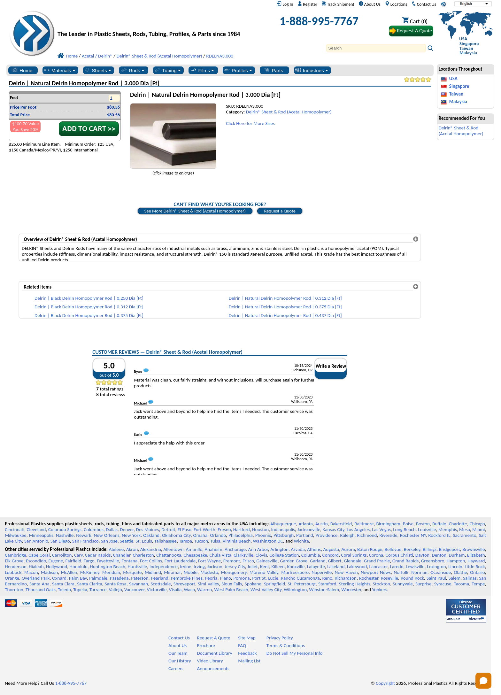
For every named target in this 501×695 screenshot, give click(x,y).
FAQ (242, 645)
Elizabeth (476, 555)
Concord (330, 555)
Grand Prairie (377, 561)
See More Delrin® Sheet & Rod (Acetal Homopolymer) (195, 211)
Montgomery (234, 572)
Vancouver (134, 589)
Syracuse (442, 584)
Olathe (460, 572)
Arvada (297, 549)
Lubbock (13, 572)
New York (131, 535)
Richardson (346, 578)
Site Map (247, 638)
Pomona (242, 578)
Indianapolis (283, 529)
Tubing (167, 70)
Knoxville (295, 566)
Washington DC (268, 541)
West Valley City (265, 589)
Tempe (478, 584)
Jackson (214, 566)
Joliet (252, 566)
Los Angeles (358, 529)
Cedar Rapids (98, 555)
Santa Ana (39, 584)
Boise (408, 524)
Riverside (388, 535)
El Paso (184, 529)
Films (202, 70)
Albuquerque (283, 524)
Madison (49, 572)
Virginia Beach (237, 541)
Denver (127, 529)
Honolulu (79, 566)
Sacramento (464, 535)
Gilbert (334, 561)
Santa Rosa (116, 584)
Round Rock (412, 578)
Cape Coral (39, 555)
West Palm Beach (231, 589)
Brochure (206, 645)
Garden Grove (293, 561)
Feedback (247, 653)
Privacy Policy (279, 638)
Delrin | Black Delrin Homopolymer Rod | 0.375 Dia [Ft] (89, 315)
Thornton (14, 589)
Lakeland (335, 566)
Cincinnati (14, 529)
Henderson (16, 566)
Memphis (447, 529)
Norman (419, 572)
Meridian (111, 572)
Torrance (98, 589)
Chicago (477, 524)
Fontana (129, 561)
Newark (83, 535)
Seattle (126, 541)
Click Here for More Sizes (250, 123)
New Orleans (106, 535)
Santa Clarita (89, 584)
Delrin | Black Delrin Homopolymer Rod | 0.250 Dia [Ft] (89, 298)
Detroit (168, 529)
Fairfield (73, 561)
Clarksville (243, 555)
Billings (429, 549)
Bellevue (393, 549)
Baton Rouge (369, 549)
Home (22, 70)
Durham (457, 555)
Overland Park (36, 578)
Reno (327, 578)
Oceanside (440, 572)
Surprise (423, 584)
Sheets (97, 70)
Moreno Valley (264, 572)
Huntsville (137, 566)
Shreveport (184, 584)
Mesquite (132, 572)
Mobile (191, 572)
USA (453, 78)
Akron (132, 549)
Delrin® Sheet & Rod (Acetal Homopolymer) (289, 112)
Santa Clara (63, 584)
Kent (264, 566)
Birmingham (388, 524)
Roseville (389, 578)
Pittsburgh (284, 535)
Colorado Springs (64, 529)
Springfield (274, 584)
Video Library (210, 661)
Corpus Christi (399, 555)
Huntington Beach (107, 566)
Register (307, 4)
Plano (225, 578)
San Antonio (36, 541)
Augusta (331, 549)
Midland (153, 572)
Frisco (248, 561)
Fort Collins (151, 561)
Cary (78, 555)
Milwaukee (15, 535)
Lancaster (378, 566)
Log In (285, 4)
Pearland (159, 578)
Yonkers (379, 589)
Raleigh (347, 535)
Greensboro (432, 561)
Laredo (396, 566)
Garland (318, 561)
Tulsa (215, 541)
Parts (273, 70)
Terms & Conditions (285, 645)
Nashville (65, 535)
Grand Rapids (405, 561)
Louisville (427, 529)
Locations (396, 4)
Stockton (381, 584)
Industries (311, 70)
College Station (284, 555)
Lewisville (415, 566)
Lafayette (316, 566)
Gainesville (266, 561)
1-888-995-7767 (319, 21)
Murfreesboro (295, 572)
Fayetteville (108, 561)
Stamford (327, 584)
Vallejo (115, 589)
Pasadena (119, 578)
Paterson (139, 578)
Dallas (112, 529)
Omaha (200, 535)
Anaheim (213, 549)
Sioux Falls (231, 584)
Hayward (476, 561)
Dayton (422, 555)
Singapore (459, 86)
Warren (204, 589)
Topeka (80, 589)
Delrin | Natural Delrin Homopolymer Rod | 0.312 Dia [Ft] (285, 298)
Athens (314, 549)
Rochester (368, 578)
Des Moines (147, 529)
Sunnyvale (403, 584)
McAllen (69, 572)
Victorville (157, 589)
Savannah (138, 584)
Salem (454, 578)
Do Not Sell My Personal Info (294, 653)
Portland (304, 535)
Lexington (436, 566)
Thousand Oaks (41, 589)
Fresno (224, 529)
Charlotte (458, 524)
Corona (376, 555)
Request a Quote (280, 211)
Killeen (278, 566)
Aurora (348, 549)
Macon (31, 572)
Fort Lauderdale (180, 561)
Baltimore (364, 524)
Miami (478, 529)
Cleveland (36, 529)
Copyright (385, 683)
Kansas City (333, 529)
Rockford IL (439, 535)
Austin (321, 524)
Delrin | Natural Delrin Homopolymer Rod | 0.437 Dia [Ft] (285, 315)
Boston (423, 524)
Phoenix (263, 535)
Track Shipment (338, 4)
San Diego (60, 541)
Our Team (178, 653)
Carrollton (62, 555)
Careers (175, 668)
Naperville (322, 572)
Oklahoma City (176, 535)
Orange (12, 578)
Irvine (185, 566)
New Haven (346, 572)
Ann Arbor (258, 549)
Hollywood (56, 566)
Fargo (89, 561)
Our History (179, 661)
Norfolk (401, 572)
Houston (260, 529)
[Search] (376, 48)
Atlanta (305, 524)
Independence (164, 566)
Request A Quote (213, 638)
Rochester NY (413, 535)
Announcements (213, 668)
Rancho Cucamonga (300, 578)
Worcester (351, 589)
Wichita (301, 541)
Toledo (64, 589)
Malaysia (458, 101)
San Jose (109, 541)
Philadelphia (240, 535)
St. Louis (144, 541)
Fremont (231, 561)
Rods (132, 70)
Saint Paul (436, 578)
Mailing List (249, 661)
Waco (189, 589)
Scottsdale (160, 584)
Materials (59, 70)
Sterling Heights (354, 584)
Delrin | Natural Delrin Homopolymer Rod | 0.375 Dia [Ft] (285, 307)
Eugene (56, 561)
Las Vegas (381, 529)
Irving (199, 566)
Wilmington (295, 589)
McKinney (89, 572)
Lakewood (357, 566)
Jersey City (235, 566)
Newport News (376, 572)
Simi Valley (208, 584)
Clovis (261, 555)
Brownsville (473, 549)
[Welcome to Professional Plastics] (153, 23)
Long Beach (404, 529)
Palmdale (98, 578)
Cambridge (15, 555)
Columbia (310, 555)
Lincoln (455, 566)
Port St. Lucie (265, 578)
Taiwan (456, 94)
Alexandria (150, 549)
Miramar (172, 572)
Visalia (175, 589)
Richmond (367, 535)
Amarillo (194, 549)
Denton (439, 555)
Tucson (201, 541)
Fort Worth (204, 529)
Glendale (352, 561)
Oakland (151, 535)
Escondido (36, 561)
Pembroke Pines (186, 578)
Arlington (279, 549)
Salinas (469, 578)
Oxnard (59, 578)
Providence (327, 535)
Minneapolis (41, 535)
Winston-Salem (324, 589)
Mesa (464, 529)
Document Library (214, 653)
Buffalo (439, 524)
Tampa (185, 541)
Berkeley (412, 549)
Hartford (241, 529)
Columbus (94, 529)
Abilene (116, 549)
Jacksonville (308, 529)
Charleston (143, 555)
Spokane (253, 584)
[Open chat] (483, 681)
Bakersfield (341, 524)
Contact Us (424, 4)
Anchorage (235, 549)
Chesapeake (195, 555)
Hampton (456, 561)
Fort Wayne (209, 561)
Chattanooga (168, 555)
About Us (370, 4)
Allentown (173, 549)
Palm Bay (78, 578)
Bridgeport (449, 549)
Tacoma (461, 584)
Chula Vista (220, 555)
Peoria (211, 578)
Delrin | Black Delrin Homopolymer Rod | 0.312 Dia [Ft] (89, 307)
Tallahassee (165, 541)
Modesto (209, 572)
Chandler (121, 555)
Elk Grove (14, 561)
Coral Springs (353, 555)
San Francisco (85, 541)
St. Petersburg (302, 584)
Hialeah (36, 566)
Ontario (477, 572)
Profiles (237, 70)
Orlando (218, 535)
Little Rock (475, 566)
